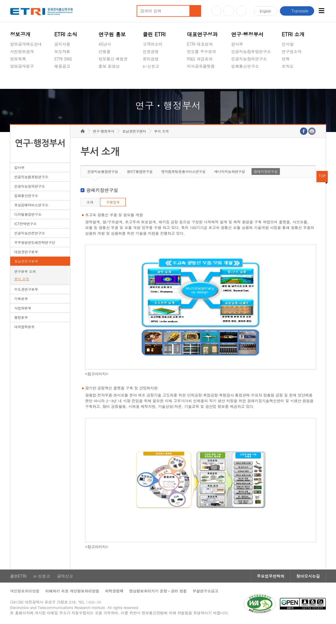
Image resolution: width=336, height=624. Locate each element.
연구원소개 (291, 51)
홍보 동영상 (109, 66)
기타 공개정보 (294, 79)
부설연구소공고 (205, 591)
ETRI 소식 (65, 34)
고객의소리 (152, 44)
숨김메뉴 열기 (13, 73)
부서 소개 (21, 278)
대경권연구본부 (26, 251)
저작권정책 (114, 591)
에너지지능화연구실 (229, 171)
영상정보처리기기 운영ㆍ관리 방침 (158, 591)
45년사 (104, 44)
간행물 (104, 51)
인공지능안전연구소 (29, 233)
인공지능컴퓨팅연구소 (251, 51)
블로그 (228, 11)
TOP (322, 175)
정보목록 (18, 59)
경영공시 (18, 79)
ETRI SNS (63, 59)
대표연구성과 (202, 34)
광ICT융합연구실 (140, 171)
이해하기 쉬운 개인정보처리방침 (72, 591)
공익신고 (151, 79)
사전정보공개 (22, 51)
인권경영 (151, 51)
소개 (89, 202)
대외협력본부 (24, 326)
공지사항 (62, 44)
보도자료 (62, 51)
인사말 (287, 44)
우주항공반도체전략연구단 (34, 242)
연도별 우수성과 (201, 51)
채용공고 (62, 66)
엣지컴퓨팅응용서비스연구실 (183, 171)
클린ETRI (18, 576)
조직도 (287, 66)
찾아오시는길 (308, 576)
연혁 (285, 59)
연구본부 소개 (25, 271)
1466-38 (93, 602)
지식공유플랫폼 (201, 66)
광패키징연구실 (266, 171)
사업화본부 (22, 307)
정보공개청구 (22, 66)
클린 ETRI (154, 34)
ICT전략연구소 (25, 223)
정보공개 (20, 34)
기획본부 (21, 298)
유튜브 (216, 11)
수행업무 (113, 202)
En (265, 11)
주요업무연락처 (270, 576)
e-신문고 (151, 66)
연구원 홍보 (112, 34)
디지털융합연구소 (27, 214)
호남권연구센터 (134, 131)
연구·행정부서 (247, 34)
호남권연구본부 (26, 261)
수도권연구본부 (26, 289)
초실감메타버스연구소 (251, 79)
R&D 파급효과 (199, 59)
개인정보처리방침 (25, 591)
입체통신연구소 (245, 66)
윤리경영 (151, 59)
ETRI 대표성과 (200, 44)
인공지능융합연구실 (102, 171)
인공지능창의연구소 (249, 59)
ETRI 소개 (293, 34)
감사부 (237, 44)
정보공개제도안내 (26, 44)
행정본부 (21, 317)
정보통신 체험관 (113, 59)
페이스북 (241, 11)
